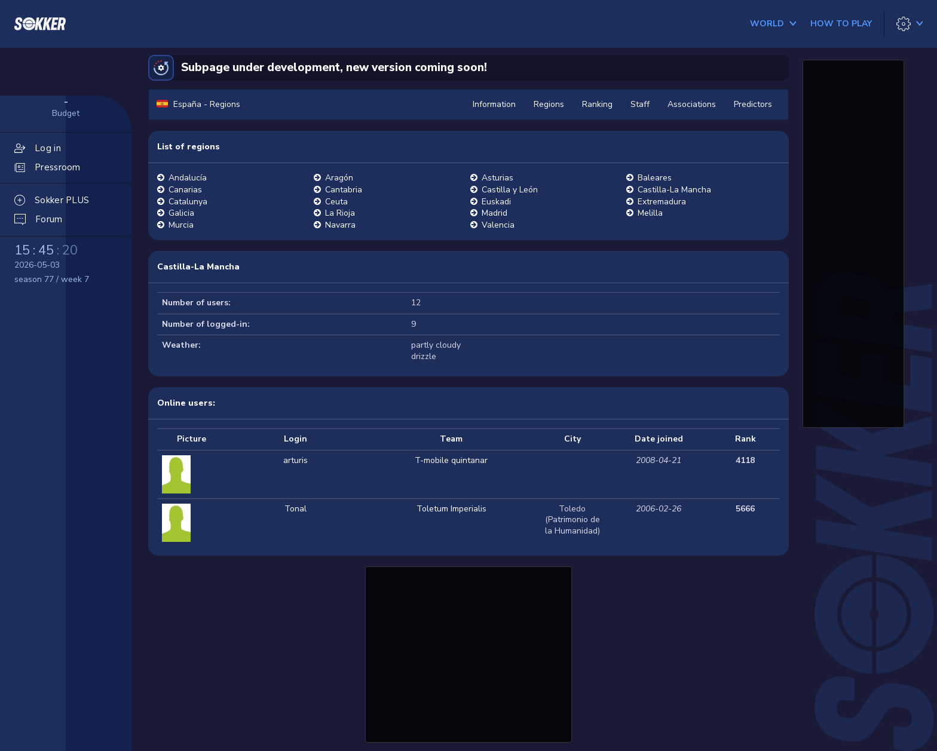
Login (295, 439)
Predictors (753, 104)
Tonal (295, 508)
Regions (549, 104)
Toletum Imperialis (451, 508)
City (572, 439)
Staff (640, 104)
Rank (745, 439)
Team (451, 439)
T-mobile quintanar (451, 460)
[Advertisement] (468, 653)
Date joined (659, 439)
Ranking (597, 104)
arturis (295, 460)
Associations (691, 104)
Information (494, 104)
